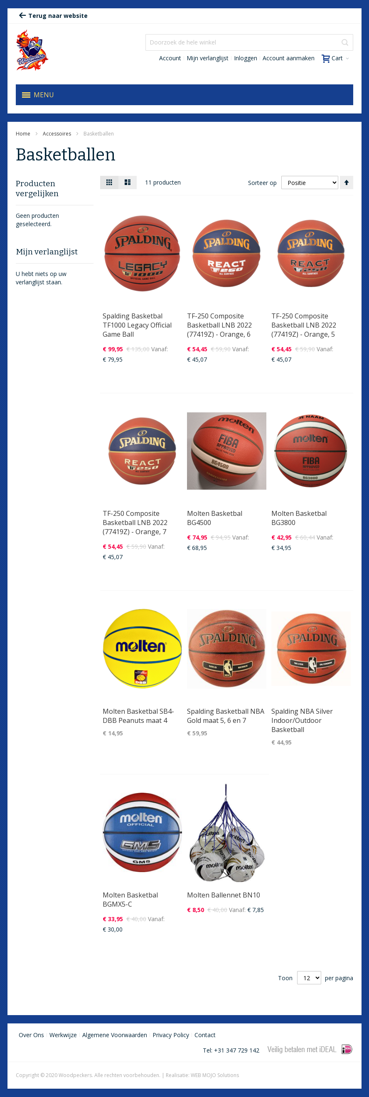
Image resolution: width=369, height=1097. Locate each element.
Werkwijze (63, 1035)
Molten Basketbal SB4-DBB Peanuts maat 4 (138, 716)
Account (170, 58)
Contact (205, 1035)
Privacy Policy (171, 1035)
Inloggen (245, 58)
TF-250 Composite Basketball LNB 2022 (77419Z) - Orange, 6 (219, 325)
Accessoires (57, 133)
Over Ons (31, 1035)
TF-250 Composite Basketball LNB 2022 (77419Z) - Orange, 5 (303, 325)
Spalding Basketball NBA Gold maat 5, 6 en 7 (225, 716)
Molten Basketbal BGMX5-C (130, 899)
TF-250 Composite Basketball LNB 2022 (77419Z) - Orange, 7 (135, 522)
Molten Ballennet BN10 (223, 895)
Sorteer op (262, 183)
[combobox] (249, 42)
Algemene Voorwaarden (114, 1035)
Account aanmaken (289, 58)
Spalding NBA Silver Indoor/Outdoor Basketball (302, 720)
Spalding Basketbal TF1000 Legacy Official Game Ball (137, 325)
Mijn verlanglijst (208, 58)
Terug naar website (53, 16)
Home (24, 133)
